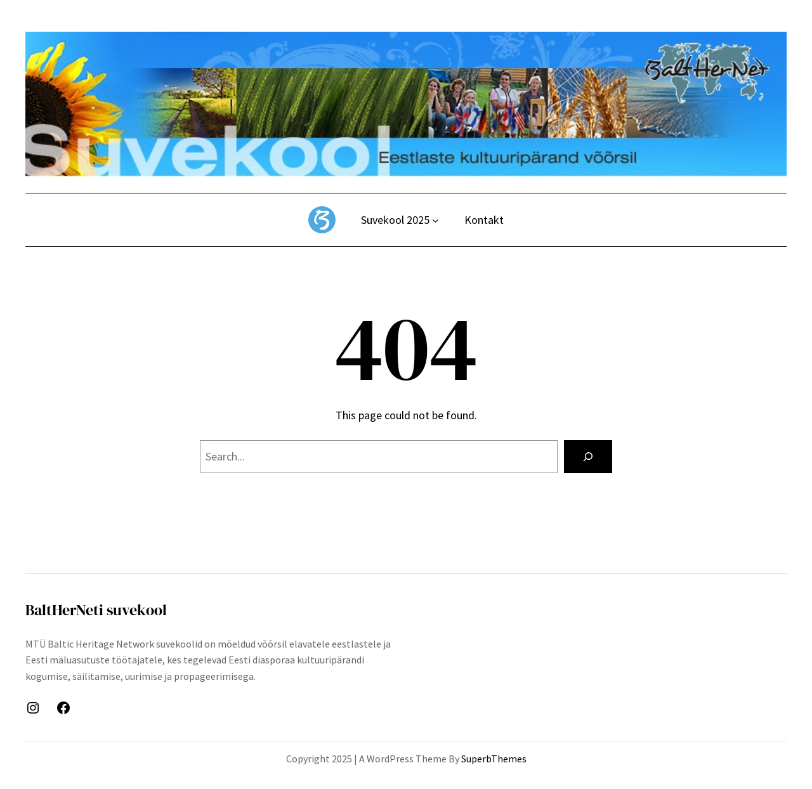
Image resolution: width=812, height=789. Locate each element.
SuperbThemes (494, 758)
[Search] (588, 456)
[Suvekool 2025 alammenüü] (435, 220)
